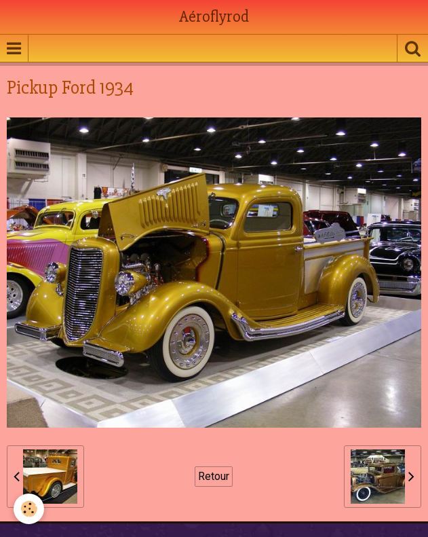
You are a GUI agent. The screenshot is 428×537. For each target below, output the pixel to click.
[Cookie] (29, 509)
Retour (213, 476)
